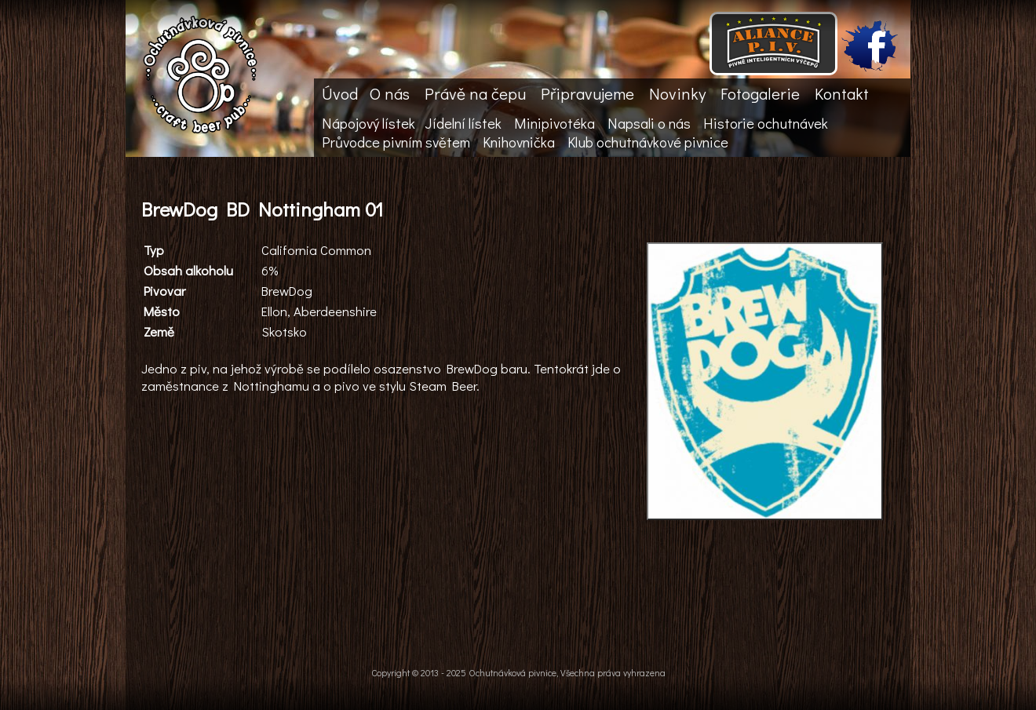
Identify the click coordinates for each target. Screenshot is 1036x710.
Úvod (340, 93)
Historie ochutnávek (765, 123)
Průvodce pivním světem (396, 142)
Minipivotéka (554, 123)
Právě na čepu (475, 93)
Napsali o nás (649, 123)
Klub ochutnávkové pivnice (647, 142)
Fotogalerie (760, 93)
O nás (390, 93)
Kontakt (842, 93)
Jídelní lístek (463, 123)
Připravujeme (587, 93)
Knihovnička (519, 142)
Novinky (677, 93)
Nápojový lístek (368, 123)
